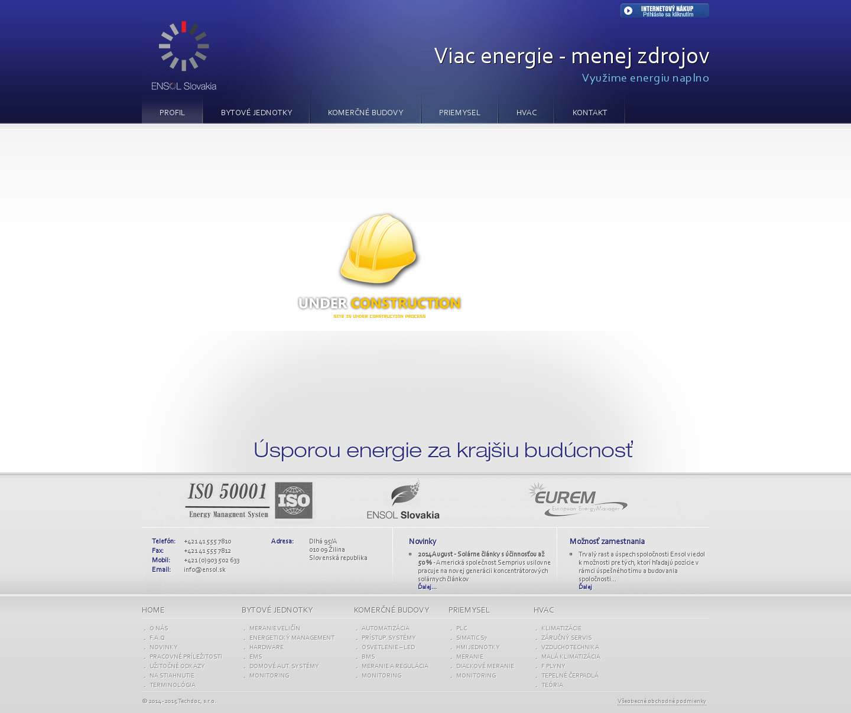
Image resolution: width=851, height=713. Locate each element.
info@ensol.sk (205, 570)
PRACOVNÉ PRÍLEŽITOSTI (186, 657)
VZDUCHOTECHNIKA (570, 647)
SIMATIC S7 (471, 638)
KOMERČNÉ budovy (391, 611)
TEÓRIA (552, 685)
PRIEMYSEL (459, 113)
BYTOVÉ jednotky (277, 611)
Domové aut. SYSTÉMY (284, 666)
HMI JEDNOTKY (478, 647)
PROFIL (172, 113)
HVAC (527, 113)
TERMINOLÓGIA (173, 685)
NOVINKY (164, 647)
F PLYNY (553, 666)
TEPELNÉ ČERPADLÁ (570, 676)
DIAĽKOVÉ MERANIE (485, 666)
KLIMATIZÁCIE (561, 629)
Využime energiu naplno (645, 78)
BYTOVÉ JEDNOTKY (256, 113)
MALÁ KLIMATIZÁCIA (570, 657)
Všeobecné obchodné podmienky (662, 701)
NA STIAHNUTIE (172, 676)
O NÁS (159, 629)
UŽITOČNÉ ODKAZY (177, 666)
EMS (255, 657)
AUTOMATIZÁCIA (386, 629)
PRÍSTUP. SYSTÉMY (389, 638)
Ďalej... (427, 587)
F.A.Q (157, 638)
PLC (461, 629)
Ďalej (585, 587)
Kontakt (590, 113)
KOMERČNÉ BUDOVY (365, 113)
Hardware (266, 647)
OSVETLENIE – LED (388, 647)
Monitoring (269, 676)
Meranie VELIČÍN (274, 629)
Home (153, 611)
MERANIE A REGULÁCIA (395, 666)
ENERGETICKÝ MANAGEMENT (291, 638)
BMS (368, 657)
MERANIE (469, 657)
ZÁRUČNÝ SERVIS (566, 638)
